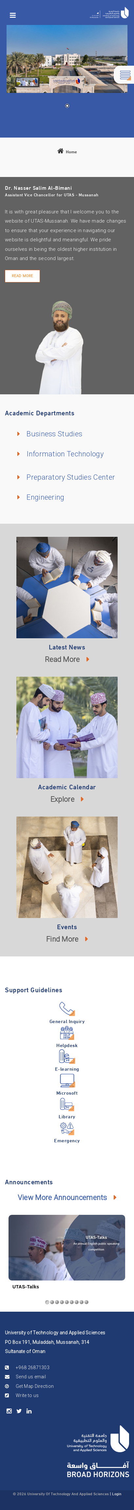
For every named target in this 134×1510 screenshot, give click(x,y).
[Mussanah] (109, 12)
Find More (62, 939)
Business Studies (54, 434)
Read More (22, 276)
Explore (62, 799)
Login (117, 1493)
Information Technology (65, 454)
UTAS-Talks (25, 1286)
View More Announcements (62, 1197)
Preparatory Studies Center (71, 477)
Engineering (45, 497)
